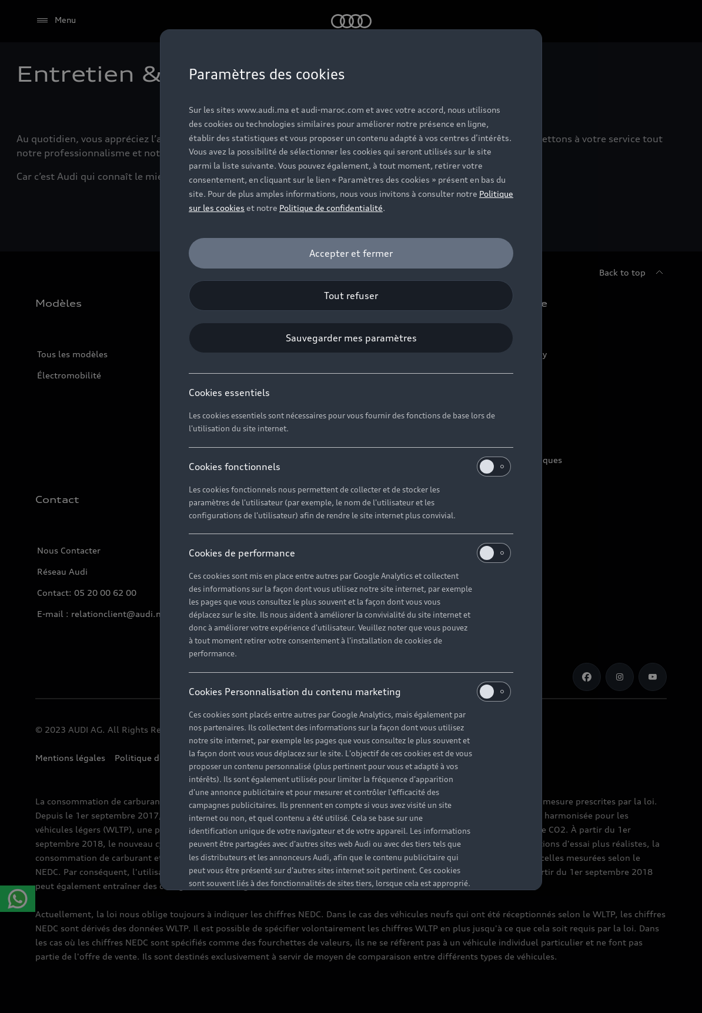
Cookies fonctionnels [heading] (350, 466)
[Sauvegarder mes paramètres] (351, 338)
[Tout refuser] (351, 295)
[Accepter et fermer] (351, 253)
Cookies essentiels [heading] (229, 392)
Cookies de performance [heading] (350, 553)
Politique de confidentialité (331, 208)
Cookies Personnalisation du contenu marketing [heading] (350, 691)
